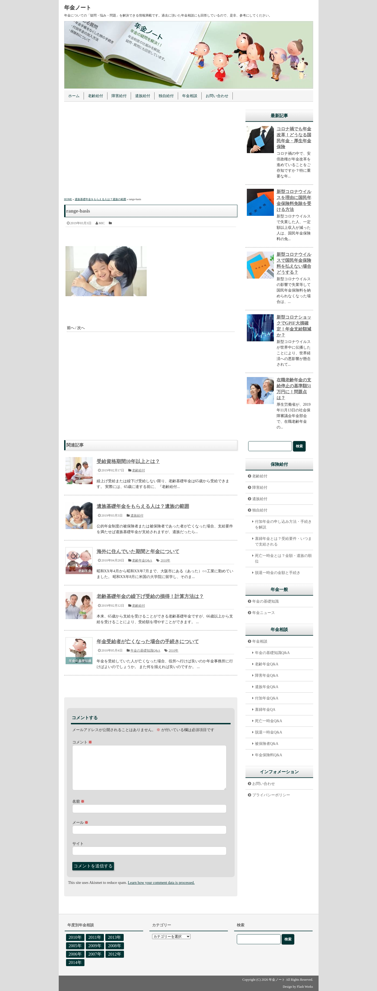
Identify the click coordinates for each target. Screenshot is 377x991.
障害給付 (119, 96)
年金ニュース (263, 613)
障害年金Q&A (266, 675)
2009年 (94, 945)
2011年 (94, 937)
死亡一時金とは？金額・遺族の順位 (283, 558)
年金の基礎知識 (265, 601)
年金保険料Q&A (268, 755)
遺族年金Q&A (266, 687)
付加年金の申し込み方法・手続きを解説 (283, 524)
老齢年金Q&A (142, 560)
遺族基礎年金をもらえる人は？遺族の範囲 (143, 506)
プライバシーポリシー (271, 795)
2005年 (75, 945)
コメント (82, 742)
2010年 (165, 560)
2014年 (75, 962)
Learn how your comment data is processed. (161, 883)
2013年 (114, 937)
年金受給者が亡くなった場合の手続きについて (148, 641)
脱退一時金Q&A (268, 732)
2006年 (75, 954)
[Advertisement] (150, 150)
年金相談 (189, 96)
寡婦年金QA (265, 710)
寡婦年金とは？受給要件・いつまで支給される (283, 541)
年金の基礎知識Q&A (145, 650)
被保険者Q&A (266, 744)
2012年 (114, 954)
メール (80, 823)
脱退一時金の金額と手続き (277, 573)
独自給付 (166, 96)
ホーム (74, 96)
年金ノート (77, 8)
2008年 (114, 945)
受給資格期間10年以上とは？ (128, 461)
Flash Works (305, 987)
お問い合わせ (217, 96)
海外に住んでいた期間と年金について (138, 551)
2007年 (94, 954)
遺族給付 (142, 96)
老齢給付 (95, 96)
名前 (78, 802)
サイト (78, 844)
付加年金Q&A (266, 698)
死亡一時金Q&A (268, 721)
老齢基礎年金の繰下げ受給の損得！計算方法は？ (150, 596)
